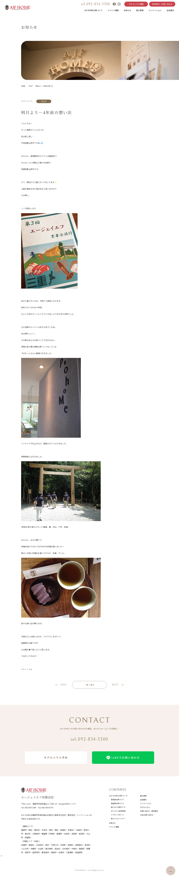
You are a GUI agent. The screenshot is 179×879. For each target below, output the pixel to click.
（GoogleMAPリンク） (67, 803)
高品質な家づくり (117, 803)
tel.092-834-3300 (95, 4)
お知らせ (127, 10)
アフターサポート (117, 815)
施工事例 (140, 10)
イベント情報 (113, 10)
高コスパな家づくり (118, 807)
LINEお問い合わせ (146, 815)
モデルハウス (145, 807)
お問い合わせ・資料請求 (149, 811)
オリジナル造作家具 (118, 811)
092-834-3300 (30, 807)
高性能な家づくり (117, 799)
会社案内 (170, 10)
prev (63, 684)
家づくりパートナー (118, 818)
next (115, 684)
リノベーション (155, 10)
